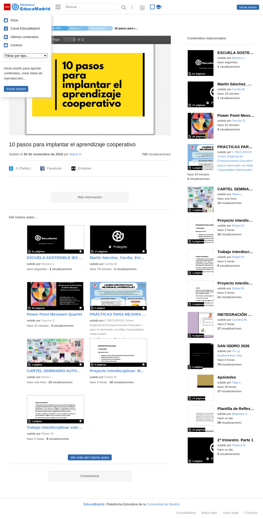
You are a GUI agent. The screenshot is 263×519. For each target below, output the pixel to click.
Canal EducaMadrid (25, 28)
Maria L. (47, 377)
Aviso (231, 513)
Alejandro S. (240, 413)
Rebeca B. (239, 445)
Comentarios (89, 476)
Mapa (209, 513)
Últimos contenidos (25, 37)
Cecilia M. (111, 263)
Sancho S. (48, 320)
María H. (75, 28)
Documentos (98, 28)
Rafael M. (111, 377)
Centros (16, 45)
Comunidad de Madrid (163, 504)
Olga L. (237, 382)
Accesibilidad (185, 513)
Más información (90, 197)
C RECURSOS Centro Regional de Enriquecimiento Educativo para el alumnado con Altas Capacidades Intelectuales (235, 160)
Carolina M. (239, 319)
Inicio (14, 20)
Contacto (251, 513)
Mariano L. (49, 263)
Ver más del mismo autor (89, 457)
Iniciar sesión (248, 7)
